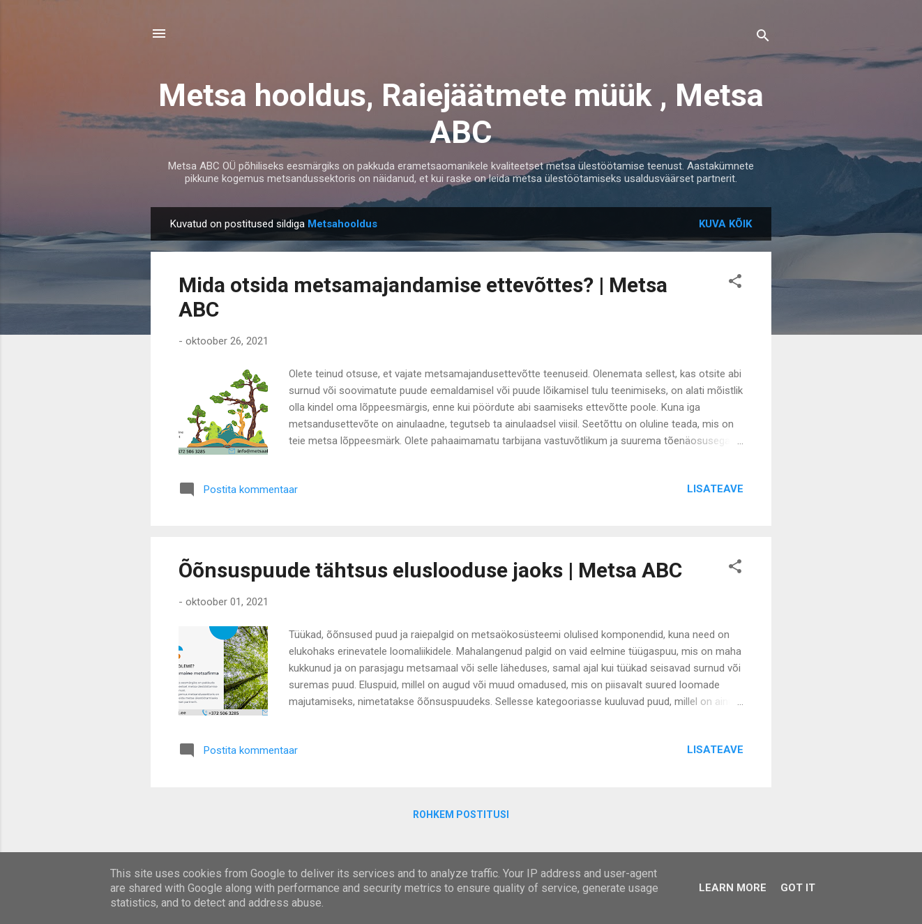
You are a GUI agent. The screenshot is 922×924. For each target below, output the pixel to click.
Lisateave (715, 489)
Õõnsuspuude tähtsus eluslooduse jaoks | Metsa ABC (430, 570)
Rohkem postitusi (461, 814)
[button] (735, 283)
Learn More (732, 887)
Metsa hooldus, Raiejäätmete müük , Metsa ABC (461, 114)
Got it (797, 887)
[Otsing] (763, 38)
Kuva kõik (725, 224)
